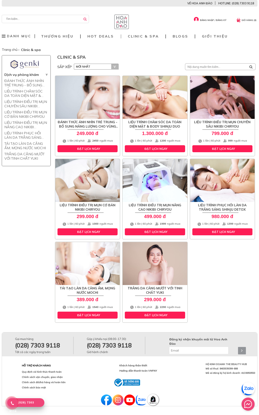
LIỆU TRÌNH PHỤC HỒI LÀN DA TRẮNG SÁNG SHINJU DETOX (22, 135)
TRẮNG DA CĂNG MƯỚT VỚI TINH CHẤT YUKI (24, 156)
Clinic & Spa (143, 36)
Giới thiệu (215, 36)
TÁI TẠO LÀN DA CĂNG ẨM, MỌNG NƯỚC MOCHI (25, 145)
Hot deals (100, 36)
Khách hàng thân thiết (133, 365)
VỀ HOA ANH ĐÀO (199, 3)
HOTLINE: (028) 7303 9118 (236, 3)
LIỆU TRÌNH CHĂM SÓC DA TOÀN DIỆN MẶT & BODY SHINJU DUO (23, 94)
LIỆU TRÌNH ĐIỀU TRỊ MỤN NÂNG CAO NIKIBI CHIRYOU (25, 125)
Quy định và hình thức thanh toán (42, 371)
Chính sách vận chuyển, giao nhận (42, 377)
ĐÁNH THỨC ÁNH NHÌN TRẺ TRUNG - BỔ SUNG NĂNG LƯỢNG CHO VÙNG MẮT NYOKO (25, 83)
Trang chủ (10, 49)
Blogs (180, 36)
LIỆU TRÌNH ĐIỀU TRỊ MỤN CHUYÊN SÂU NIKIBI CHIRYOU (25, 104)
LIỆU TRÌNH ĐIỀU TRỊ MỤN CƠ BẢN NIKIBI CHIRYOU (25, 114)
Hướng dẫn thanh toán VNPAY (138, 370)
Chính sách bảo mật (34, 387)
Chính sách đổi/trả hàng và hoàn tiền (44, 382)
